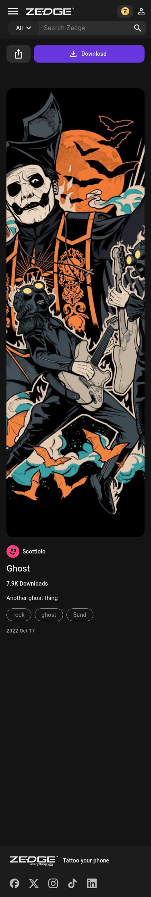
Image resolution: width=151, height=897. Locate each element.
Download (87, 54)
